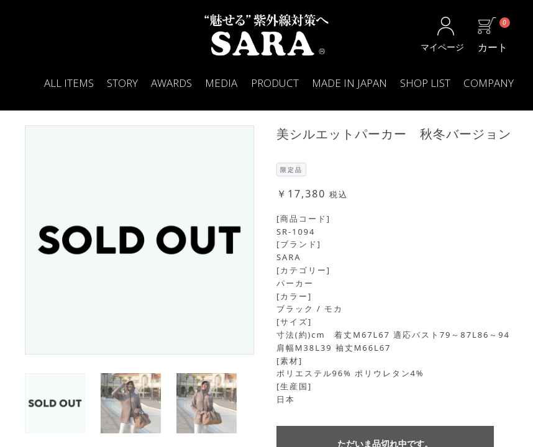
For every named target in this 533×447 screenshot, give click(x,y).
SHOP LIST (425, 83)
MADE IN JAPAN (349, 83)
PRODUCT (275, 83)
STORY (122, 83)
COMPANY (488, 83)
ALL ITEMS (69, 83)
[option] (139, 239)
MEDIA (221, 83)
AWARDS (171, 83)
